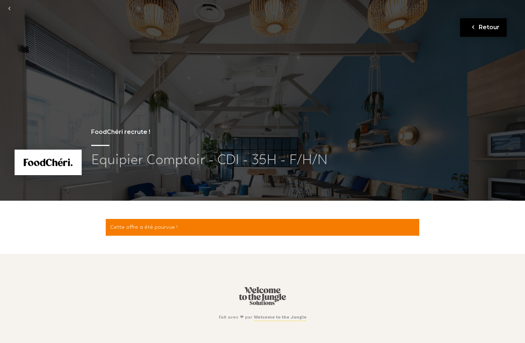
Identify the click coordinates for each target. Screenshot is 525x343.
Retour (484, 27)
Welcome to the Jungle (280, 317)
